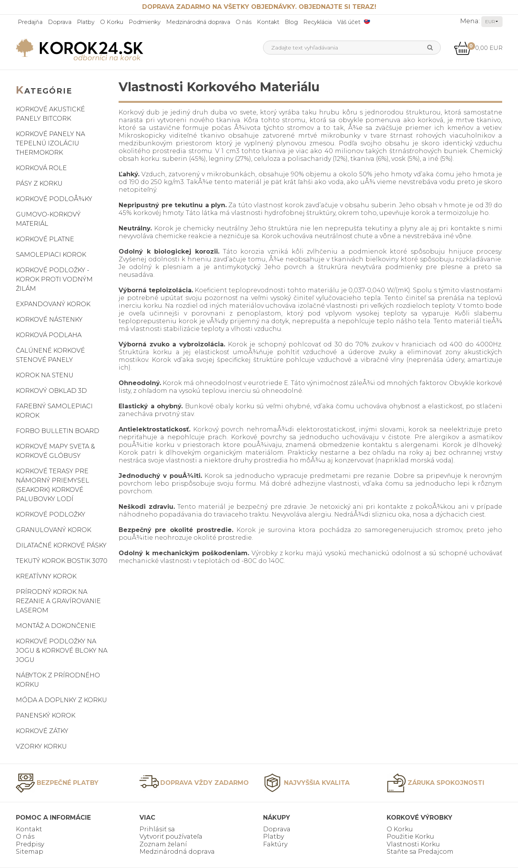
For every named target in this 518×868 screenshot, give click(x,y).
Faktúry (275, 844)
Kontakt (268, 22)
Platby (86, 22)
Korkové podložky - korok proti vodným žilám (54, 279)
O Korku (111, 22)
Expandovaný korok (53, 304)
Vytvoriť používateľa (170, 836)
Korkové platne (45, 239)
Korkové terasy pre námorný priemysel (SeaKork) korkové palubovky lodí (52, 485)
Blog (291, 22)
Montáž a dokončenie (56, 625)
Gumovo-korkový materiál (48, 219)
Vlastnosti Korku (413, 844)
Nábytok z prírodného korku (58, 680)
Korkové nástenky (49, 319)
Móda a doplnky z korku (61, 700)
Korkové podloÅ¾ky (54, 199)
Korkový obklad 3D (51, 390)
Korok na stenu (44, 375)
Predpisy (30, 844)
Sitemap (29, 851)
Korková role (41, 168)
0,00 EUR (478, 47)
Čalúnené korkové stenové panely (50, 355)
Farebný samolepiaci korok (54, 410)
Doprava (59, 22)
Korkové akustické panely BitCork (50, 114)
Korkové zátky (42, 731)
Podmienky (145, 22)
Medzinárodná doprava (198, 22)
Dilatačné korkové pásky (61, 545)
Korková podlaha (49, 335)
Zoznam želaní (163, 844)
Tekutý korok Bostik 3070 (61, 560)
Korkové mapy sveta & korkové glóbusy (55, 451)
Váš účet (348, 22)
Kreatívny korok (46, 576)
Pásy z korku (39, 183)
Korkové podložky (50, 514)
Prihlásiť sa (157, 829)
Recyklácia (317, 22)
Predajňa (30, 22)
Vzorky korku (41, 746)
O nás (243, 22)
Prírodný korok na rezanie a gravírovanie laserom (58, 601)
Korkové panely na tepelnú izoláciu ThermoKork (50, 143)
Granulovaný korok (53, 530)
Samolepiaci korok (51, 254)
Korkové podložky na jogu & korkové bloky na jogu (61, 650)
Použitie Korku (410, 836)
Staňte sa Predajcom (420, 851)
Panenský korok (45, 715)
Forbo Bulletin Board (57, 431)
